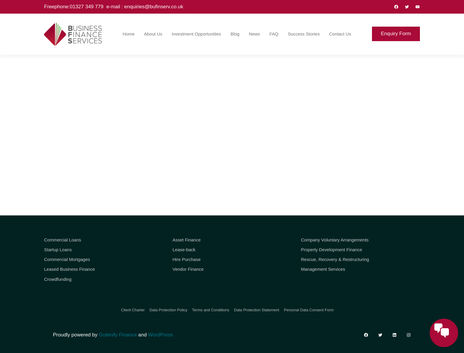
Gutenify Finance (118, 335)
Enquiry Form (396, 33)
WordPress (160, 335)
